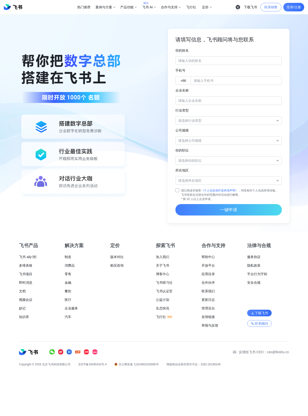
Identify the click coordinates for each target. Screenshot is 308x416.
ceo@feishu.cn (278, 352)
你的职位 (182, 150)
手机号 (180, 70)
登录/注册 (294, 7)
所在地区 (182, 170)
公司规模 (182, 130)
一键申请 (228, 209)
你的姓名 (182, 50)
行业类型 (182, 110)
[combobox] (226, 120)
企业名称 (182, 90)
